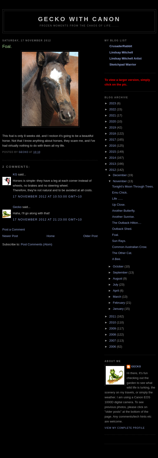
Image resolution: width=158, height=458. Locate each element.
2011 (113, 316)
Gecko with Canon (79, 19)
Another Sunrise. (123, 216)
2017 (113, 139)
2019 (113, 127)
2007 (113, 340)
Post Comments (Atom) (36, 244)
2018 (113, 133)
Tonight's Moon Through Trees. (133, 186)
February (119, 302)
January (119, 308)
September (120, 272)
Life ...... (117, 198)
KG (15, 174)
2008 (113, 334)
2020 (113, 121)
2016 (113, 145)
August (118, 278)
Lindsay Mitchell (121, 52)
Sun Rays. (119, 241)
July (116, 284)
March (117, 296)
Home (51, 236)
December (120, 175)
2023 (113, 103)
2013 (113, 163)
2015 (113, 151)
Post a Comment (13, 229)
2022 (113, 109)
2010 (113, 322)
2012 (113, 169)
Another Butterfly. (123, 210)
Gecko (17, 207)
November (120, 181)
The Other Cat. (122, 253)
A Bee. (116, 259)
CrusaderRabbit (120, 46)
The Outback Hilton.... (126, 222)
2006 (113, 346)
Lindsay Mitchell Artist (125, 58)
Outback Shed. (122, 229)
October (119, 266)
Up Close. (118, 204)
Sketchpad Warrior (122, 64)
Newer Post (10, 236)
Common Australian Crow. (129, 247)
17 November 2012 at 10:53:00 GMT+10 (47, 196)
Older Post (90, 236)
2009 (113, 328)
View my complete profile (125, 428)
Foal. (115, 235)
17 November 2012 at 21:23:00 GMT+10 (47, 219)
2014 (113, 157)
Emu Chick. (119, 192)
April (116, 290)
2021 (113, 115)
